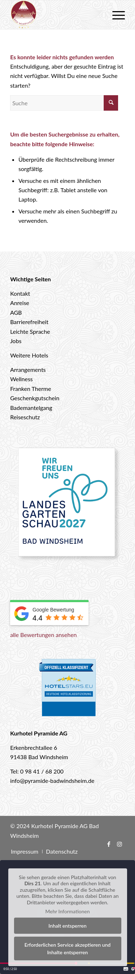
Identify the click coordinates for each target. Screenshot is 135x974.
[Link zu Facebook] (108, 844)
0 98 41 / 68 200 (42, 771)
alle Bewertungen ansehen (43, 634)
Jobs (15, 340)
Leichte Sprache (30, 331)
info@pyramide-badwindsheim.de (52, 780)
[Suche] (64, 103)
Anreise (19, 302)
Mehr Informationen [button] (67, 911)
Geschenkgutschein (34, 397)
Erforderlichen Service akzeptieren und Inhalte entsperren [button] (67, 948)
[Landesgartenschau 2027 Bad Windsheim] (67, 506)
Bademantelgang (31, 407)
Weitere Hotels (29, 355)
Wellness (21, 378)
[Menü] (115, 14)
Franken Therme (30, 388)
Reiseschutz (25, 417)
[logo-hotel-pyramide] (56, 14)
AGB (16, 312)
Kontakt (20, 293)
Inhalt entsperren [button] (68, 926)
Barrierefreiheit (29, 321)
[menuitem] (115, 14)
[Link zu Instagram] (119, 844)
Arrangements (28, 369)
